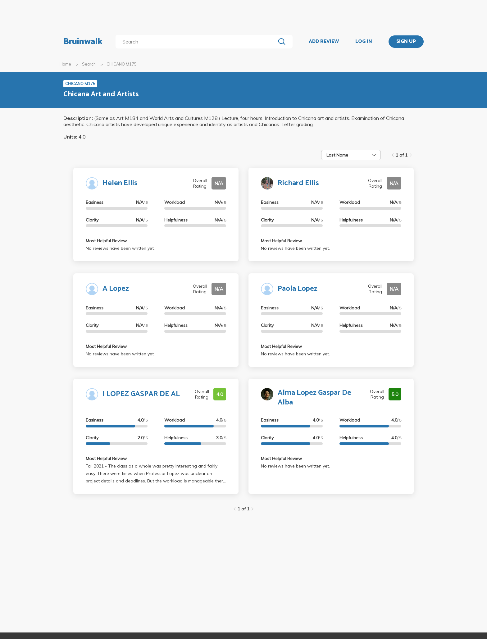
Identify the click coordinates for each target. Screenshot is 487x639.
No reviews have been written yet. (120, 248)
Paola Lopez (297, 289)
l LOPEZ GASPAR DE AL (141, 394)
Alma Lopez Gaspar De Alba (314, 398)
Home (65, 64)
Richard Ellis (298, 183)
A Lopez (115, 289)
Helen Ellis (120, 183)
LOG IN (363, 42)
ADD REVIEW (324, 42)
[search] (196, 41)
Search (89, 64)
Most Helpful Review (106, 241)
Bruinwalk (82, 41)
